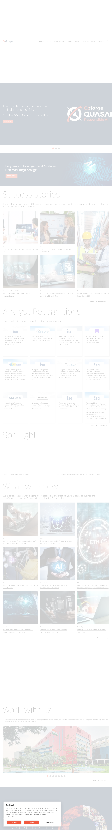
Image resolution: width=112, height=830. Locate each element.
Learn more (10, 816)
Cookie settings (49, 822)
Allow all (14, 822)
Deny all (31, 822)
